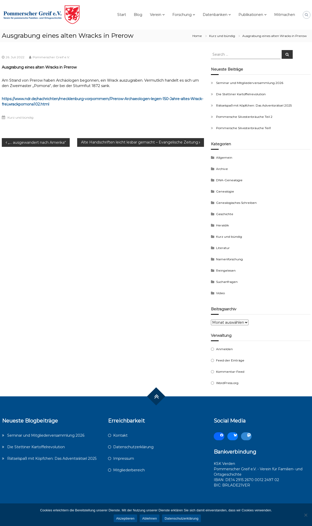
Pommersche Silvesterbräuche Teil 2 (244, 117)
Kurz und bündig (222, 36)
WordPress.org (227, 383)
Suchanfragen (227, 282)
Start (121, 14)
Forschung (182, 14)
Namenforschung (229, 259)
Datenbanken (215, 14)
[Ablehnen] (305, 515)
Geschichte (224, 214)
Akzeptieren (125, 518)
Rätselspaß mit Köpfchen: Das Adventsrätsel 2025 (254, 105)
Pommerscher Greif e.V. (51, 57)
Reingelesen (226, 270)
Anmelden (224, 349)
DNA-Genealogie (229, 180)
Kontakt (120, 435)
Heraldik (222, 225)
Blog (138, 14)
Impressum (123, 458)
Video (220, 293)
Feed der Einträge (230, 360)
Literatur (223, 248)
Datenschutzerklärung (133, 447)
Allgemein (224, 157)
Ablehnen (149, 518)
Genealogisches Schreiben (236, 203)
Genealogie (225, 191)
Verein (155, 14)
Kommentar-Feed (230, 372)
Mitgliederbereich (129, 470)
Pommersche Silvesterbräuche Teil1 (243, 128)
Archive (222, 169)
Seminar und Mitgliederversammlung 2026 (249, 83)
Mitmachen (284, 14)
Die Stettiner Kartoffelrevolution (241, 94)
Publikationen (250, 14)
